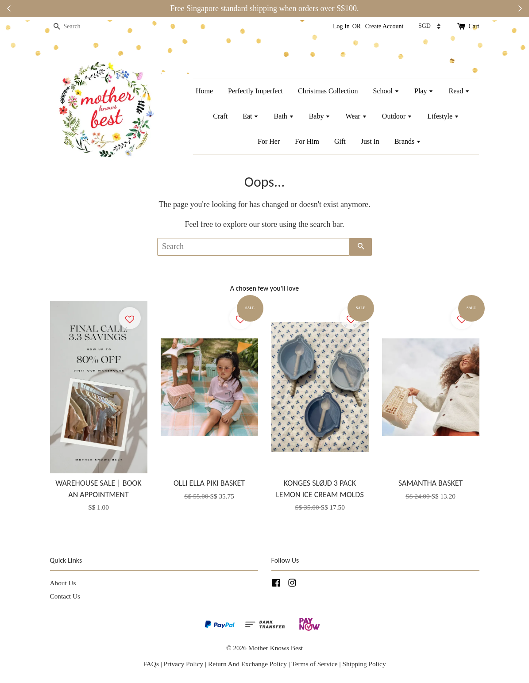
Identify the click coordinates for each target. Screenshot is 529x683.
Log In (341, 26)
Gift (340, 141)
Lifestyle (443, 116)
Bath (283, 116)
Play (423, 91)
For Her (269, 141)
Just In (370, 141)
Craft (220, 116)
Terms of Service (315, 664)
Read (459, 91)
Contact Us (65, 596)
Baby (320, 116)
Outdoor (397, 116)
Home (204, 91)
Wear (356, 116)
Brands (407, 141)
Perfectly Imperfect (255, 91)
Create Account (384, 26)
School (386, 91)
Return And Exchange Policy (247, 664)
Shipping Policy (364, 664)
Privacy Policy (184, 664)
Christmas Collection (328, 91)
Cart (473, 26)
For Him (307, 141)
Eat (251, 116)
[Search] (76, 26)
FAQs (150, 664)
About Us (63, 583)
